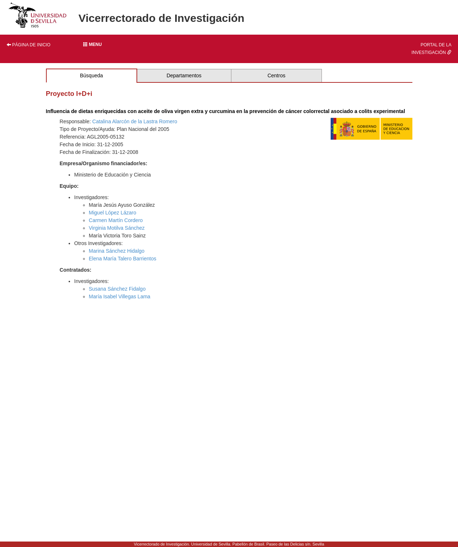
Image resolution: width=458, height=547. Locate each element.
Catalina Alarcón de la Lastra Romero (134, 121)
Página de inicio (28, 44)
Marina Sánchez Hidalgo (117, 251)
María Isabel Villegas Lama (119, 296)
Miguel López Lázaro (112, 213)
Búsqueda (91, 75)
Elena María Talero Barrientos (122, 258)
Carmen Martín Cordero (116, 220)
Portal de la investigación (431, 48)
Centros (276, 75)
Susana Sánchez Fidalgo (117, 289)
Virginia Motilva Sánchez (117, 228)
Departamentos (183, 75)
